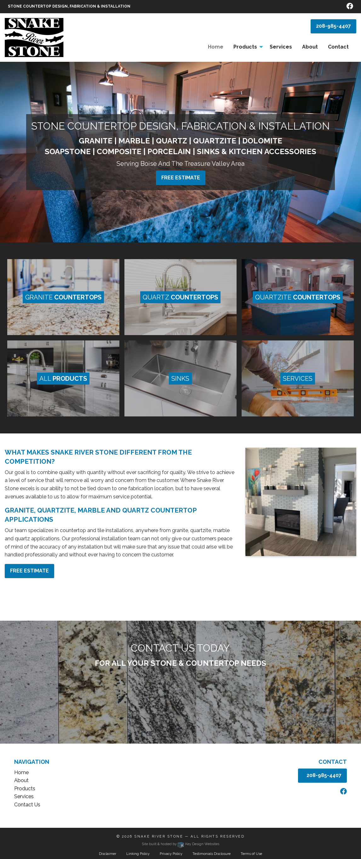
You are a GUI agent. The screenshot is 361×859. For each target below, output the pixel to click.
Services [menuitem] (281, 47)
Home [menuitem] (215, 47)
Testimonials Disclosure (211, 854)
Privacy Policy (171, 854)
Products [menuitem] (245, 47)
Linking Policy (138, 854)
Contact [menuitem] (338, 47)
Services (24, 796)
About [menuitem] (310, 47)
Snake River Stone (158, 836)
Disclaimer (107, 854)
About (21, 780)
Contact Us (27, 805)
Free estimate (180, 178)
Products (24, 789)
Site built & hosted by (180, 844)
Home (21, 772)
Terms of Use (251, 854)
